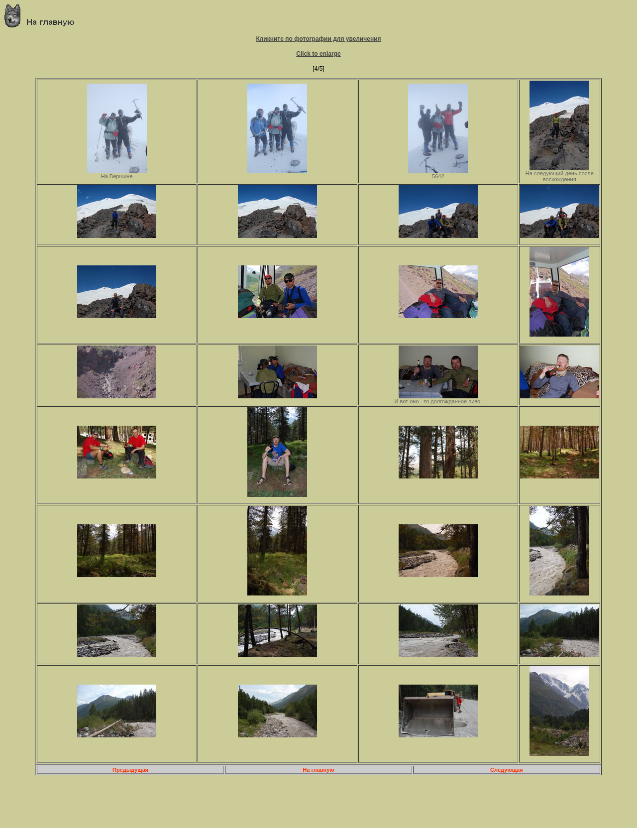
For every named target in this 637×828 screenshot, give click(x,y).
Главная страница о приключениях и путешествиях (43, 15)
